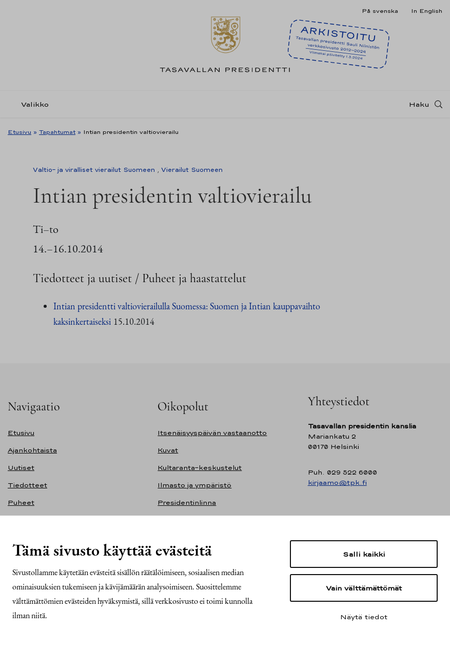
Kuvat (168, 450)
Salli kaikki (364, 554)
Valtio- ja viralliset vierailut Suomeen (94, 170)
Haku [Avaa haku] (419, 104)
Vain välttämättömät (364, 588)
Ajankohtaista (32, 450)
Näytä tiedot (363, 616)
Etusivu (19, 131)
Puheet (21, 502)
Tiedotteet (27, 485)
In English (426, 10)
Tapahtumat (57, 131)
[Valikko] (31, 104)
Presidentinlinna (187, 502)
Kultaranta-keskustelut (200, 467)
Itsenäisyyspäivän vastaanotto (212, 432)
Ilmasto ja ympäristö (194, 485)
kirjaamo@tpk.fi (337, 482)
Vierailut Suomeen (192, 170)
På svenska (380, 10)
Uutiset (21, 467)
